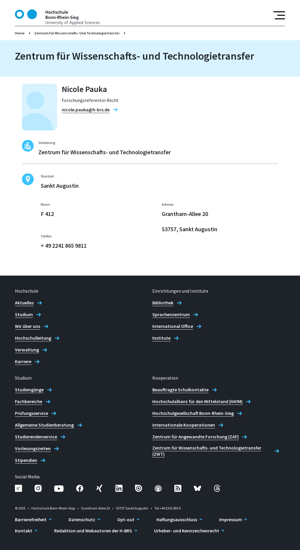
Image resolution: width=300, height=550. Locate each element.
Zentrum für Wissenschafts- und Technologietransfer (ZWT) (206, 451)
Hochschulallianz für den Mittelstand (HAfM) (197, 401)
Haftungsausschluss (176, 519)
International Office (172, 326)
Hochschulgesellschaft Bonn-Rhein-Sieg (193, 413)
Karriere (23, 361)
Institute (161, 338)
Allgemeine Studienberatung (44, 425)
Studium (24, 314)
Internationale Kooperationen (183, 425)
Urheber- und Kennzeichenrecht (186, 531)
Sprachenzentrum (171, 314)
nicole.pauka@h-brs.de (86, 110)
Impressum (230, 519)
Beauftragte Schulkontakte (180, 390)
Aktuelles (24, 303)
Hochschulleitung (33, 338)
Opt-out (125, 519)
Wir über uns (27, 326)
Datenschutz (82, 519)
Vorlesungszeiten (33, 448)
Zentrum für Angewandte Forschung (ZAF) (195, 437)
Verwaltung (27, 350)
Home (20, 33)
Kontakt (23, 531)
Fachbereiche (28, 401)
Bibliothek (162, 303)
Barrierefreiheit (31, 519)
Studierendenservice (36, 437)
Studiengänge (29, 390)
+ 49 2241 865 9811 (64, 245)
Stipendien (26, 460)
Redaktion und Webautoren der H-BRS (93, 531)
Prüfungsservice (31, 413)
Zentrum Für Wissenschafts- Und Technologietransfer (77, 33)
